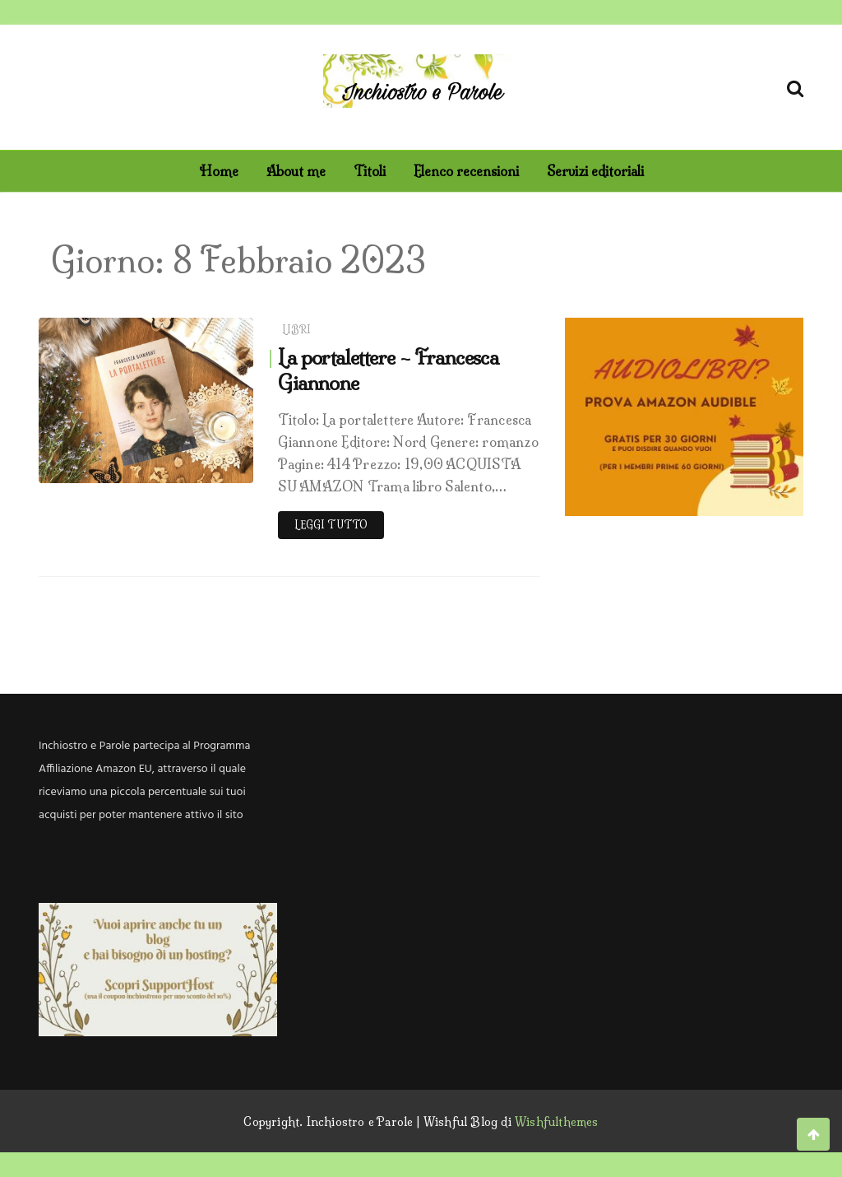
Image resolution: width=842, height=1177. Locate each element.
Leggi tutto (331, 525)
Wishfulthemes (557, 1121)
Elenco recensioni (466, 171)
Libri (297, 329)
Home (218, 171)
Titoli (370, 171)
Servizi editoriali (595, 171)
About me (296, 171)
